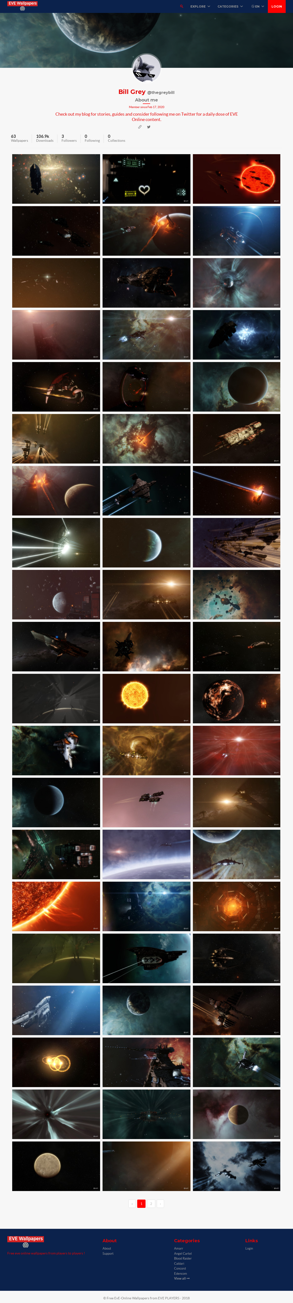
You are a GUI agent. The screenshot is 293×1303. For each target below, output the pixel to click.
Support (108, 1253)
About (107, 1248)
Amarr (178, 1248)
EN (257, 6)
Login (277, 6)
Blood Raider (183, 1258)
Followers (69, 140)
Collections (116, 140)
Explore (200, 6)
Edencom (180, 1273)
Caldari (179, 1263)
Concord (180, 1268)
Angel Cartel (183, 1253)
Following (92, 140)
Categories (230, 6)
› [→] (160, 1204)
